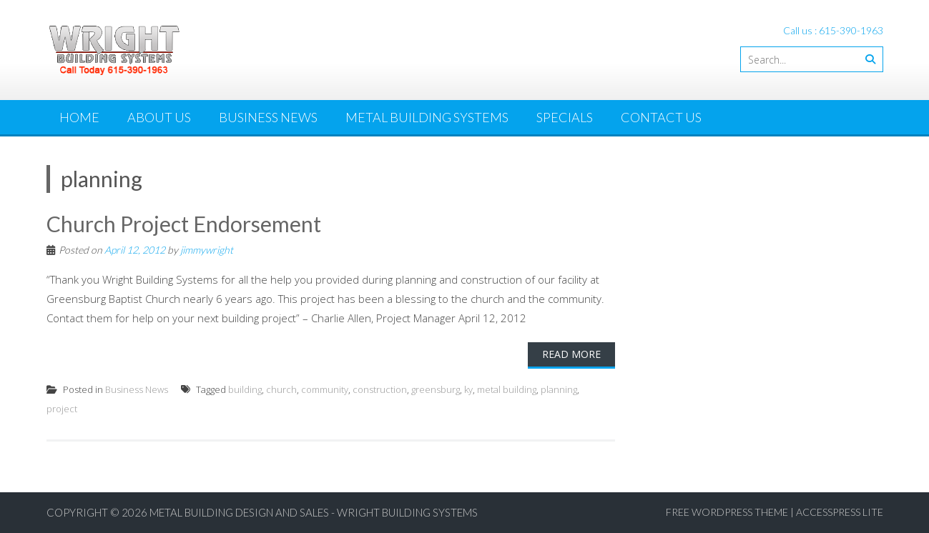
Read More (571, 354)
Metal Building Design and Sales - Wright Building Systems (313, 512)
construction (380, 389)
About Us (159, 117)
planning (559, 389)
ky (468, 389)
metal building (506, 389)
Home (79, 117)
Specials (564, 117)
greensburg (435, 389)
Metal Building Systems (426, 117)
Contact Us (661, 117)
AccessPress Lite (839, 512)
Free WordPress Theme (727, 512)
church (281, 389)
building (245, 389)
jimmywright (206, 250)
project (61, 408)
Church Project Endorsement (183, 223)
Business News (268, 117)
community (324, 389)
